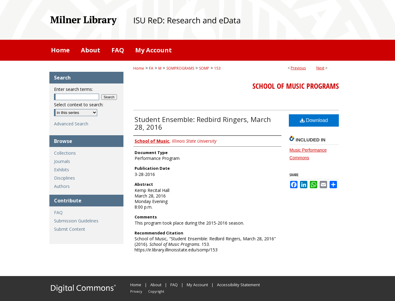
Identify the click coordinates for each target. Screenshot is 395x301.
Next (320, 68)
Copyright (156, 291)
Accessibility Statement (238, 284)
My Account (197, 284)
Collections (65, 153)
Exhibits (61, 170)
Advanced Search (71, 124)
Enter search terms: (73, 89)
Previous (298, 68)
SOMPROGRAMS (180, 68)
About (155, 284)
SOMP (204, 68)
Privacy (136, 291)
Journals (62, 161)
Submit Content (69, 229)
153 (217, 68)
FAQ (58, 212)
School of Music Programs (295, 86)
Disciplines (64, 178)
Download (314, 120)
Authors (62, 186)
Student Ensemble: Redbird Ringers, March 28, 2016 (203, 123)
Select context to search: (78, 105)
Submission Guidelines (76, 221)
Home (138, 68)
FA (151, 68)
